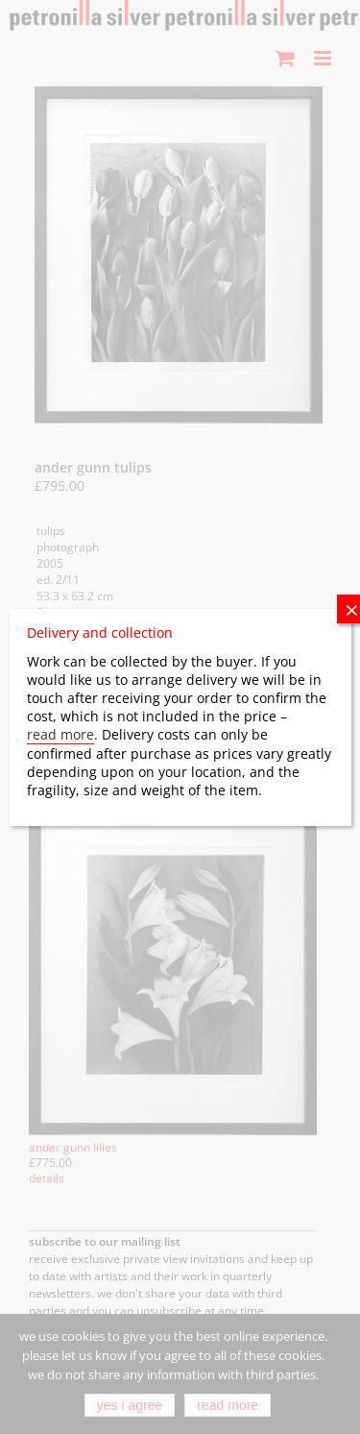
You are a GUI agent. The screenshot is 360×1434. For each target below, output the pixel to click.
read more (60, 734)
